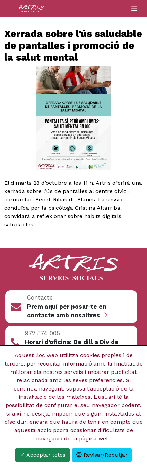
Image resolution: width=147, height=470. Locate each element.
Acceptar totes (42, 455)
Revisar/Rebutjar (102, 455)
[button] (71, 306)
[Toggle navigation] (134, 8)
